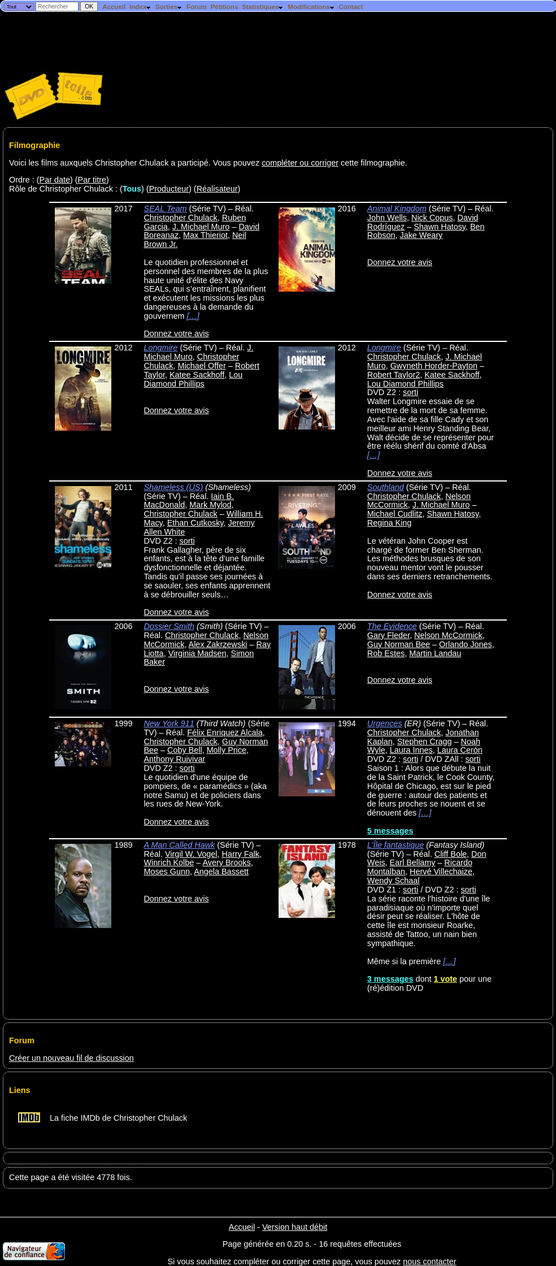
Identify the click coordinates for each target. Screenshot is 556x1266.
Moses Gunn (167, 871)
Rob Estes (386, 653)
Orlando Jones (465, 644)
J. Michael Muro (201, 226)
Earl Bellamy (413, 862)
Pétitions (224, 6)
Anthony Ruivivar (174, 759)
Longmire (160, 347)
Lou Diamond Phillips (193, 379)
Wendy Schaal (393, 880)
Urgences (384, 723)
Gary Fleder (388, 635)
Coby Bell (184, 750)
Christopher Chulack (180, 217)
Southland (385, 487)
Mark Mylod (210, 504)
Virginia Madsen (197, 653)
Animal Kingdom (397, 208)
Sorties (169, 6)
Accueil (113, 6)
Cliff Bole (451, 854)
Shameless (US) (173, 487)
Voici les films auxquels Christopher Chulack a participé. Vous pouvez (135, 162)
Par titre (92, 179)
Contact (350, 6)
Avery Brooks (226, 862)
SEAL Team (165, 208)
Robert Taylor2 (393, 374)
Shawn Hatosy (440, 226)
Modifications (311, 6)
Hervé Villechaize (441, 871)
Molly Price (226, 750)
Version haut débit (294, 1227)
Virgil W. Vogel (191, 854)
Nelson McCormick (448, 635)
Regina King (389, 522)
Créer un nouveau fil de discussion (71, 1058)
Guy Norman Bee (398, 644)
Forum (196, 6)
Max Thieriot (205, 235)
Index (140, 6)
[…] (192, 315)
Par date (55, 179)
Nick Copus (432, 217)
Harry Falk (240, 854)
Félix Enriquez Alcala (225, 732)
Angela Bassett (221, 871)
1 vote (445, 978)
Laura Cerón (460, 750)
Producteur (169, 188)
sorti (410, 392)
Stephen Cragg (424, 741)
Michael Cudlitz (395, 513)
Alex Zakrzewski (218, 644)
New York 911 (169, 723)
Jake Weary (420, 235)
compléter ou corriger (300, 162)
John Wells (387, 217)
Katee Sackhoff (197, 374)
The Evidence (392, 626)
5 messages (390, 830)
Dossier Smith (169, 626)
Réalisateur (217, 188)
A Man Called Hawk (179, 844)
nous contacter (429, 1261)
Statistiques (263, 6)
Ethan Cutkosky (195, 522)
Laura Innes (411, 750)
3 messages (390, 978)
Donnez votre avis (176, 333)
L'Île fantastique (395, 844)
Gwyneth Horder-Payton (433, 365)
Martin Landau (435, 653)
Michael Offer (201, 365)
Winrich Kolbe (169, 862)
